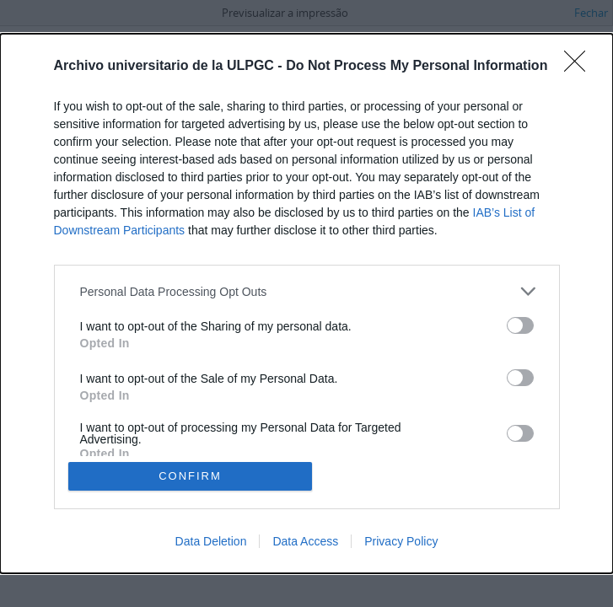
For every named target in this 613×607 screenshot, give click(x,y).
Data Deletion (211, 541)
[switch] (520, 325)
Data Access (305, 541)
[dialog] (306, 303)
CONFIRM (190, 476)
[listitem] (307, 291)
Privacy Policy (401, 541)
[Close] (580, 67)
